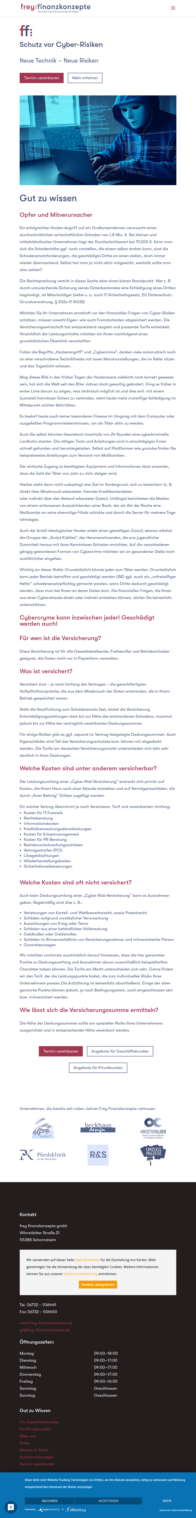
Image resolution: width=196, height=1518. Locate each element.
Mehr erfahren (85, 77)
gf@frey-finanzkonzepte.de (45, 1330)
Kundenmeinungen (36, 1457)
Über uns (28, 1436)
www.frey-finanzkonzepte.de (46, 1323)
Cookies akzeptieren (98, 1284)
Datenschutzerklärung (80, 1274)
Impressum (165, 1510)
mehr (167, 1501)
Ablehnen (49, 1501)
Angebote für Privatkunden (98, 1067)
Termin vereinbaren (41, 77)
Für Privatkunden (35, 1429)
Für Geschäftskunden (39, 1422)
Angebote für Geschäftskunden (120, 1051)
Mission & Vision (34, 1450)
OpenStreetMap (87, 1260)
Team (25, 1443)
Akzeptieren (108, 1501)
